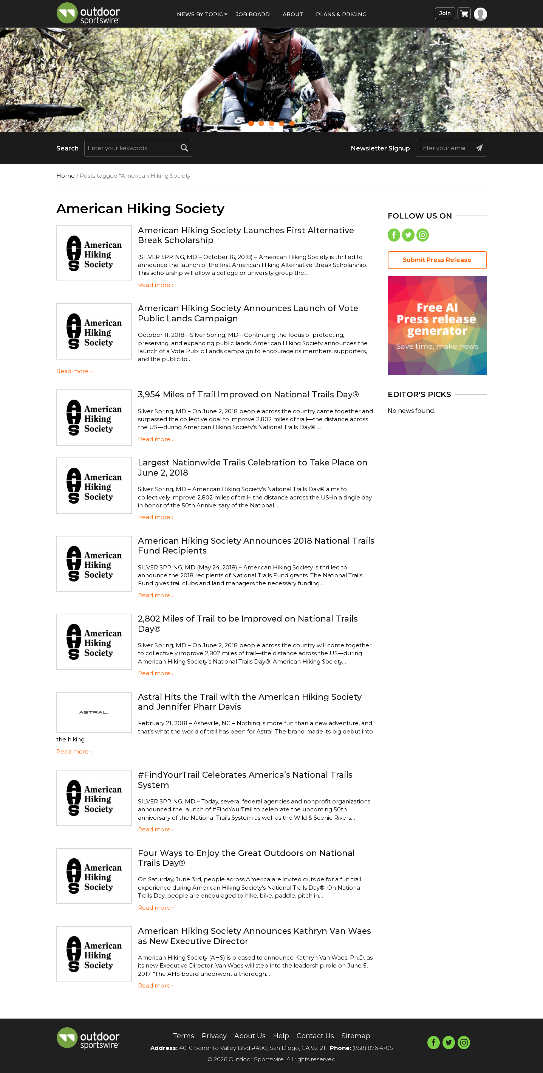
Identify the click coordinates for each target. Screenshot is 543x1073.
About (293, 14)
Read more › (155, 284)
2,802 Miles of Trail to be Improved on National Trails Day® (244, 633)
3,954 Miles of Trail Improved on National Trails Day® (245, 399)
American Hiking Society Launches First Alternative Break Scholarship (256, 235)
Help (281, 1035)
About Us (248, 1035)
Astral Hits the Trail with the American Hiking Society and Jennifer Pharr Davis (242, 711)
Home (65, 175)
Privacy (209, 1035)
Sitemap (363, 1035)
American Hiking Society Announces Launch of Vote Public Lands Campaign (246, 312)
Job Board (253, 14)
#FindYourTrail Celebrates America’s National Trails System (255, 789)
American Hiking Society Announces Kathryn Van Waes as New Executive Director (251, 945)
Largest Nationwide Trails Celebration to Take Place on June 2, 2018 (256, 477)
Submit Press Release (437, 261)
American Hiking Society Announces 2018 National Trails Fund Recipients (254, 555)
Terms (176, 1035)
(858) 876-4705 (372, 1047)
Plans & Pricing (341, 14)
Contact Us (318, 1035)
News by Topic (200, 14)
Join (444, 13)
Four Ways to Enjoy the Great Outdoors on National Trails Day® (254, 867)
